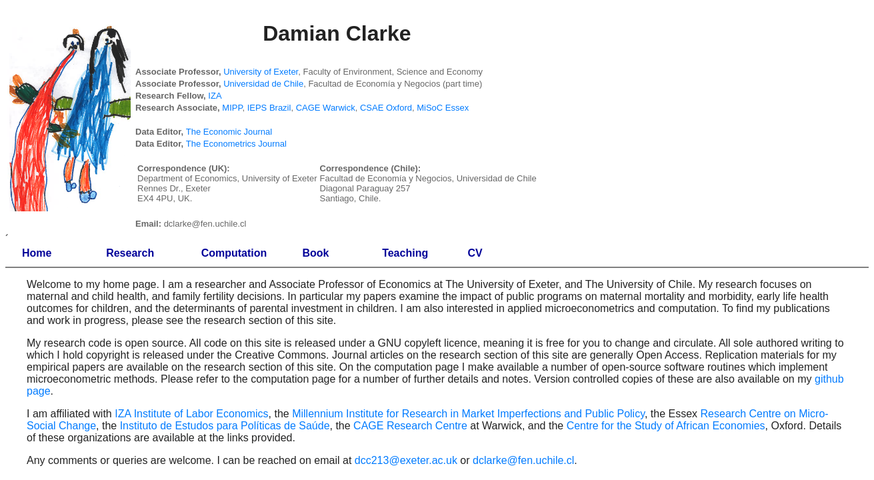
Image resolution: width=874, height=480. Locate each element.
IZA (214, 96)
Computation (234, 253)
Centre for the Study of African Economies (666, 425)
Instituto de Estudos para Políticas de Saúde (225, 425)
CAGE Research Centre (410, 425)
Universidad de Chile (263, 84)
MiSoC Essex (443, 108)
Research (130, 253)
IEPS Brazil (269, 108)
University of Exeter (260, 72)
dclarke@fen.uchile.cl (523, 460)
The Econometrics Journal (236, 144)
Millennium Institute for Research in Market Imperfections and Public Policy (468, 413)
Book (315, 253)
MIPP (232, 108)
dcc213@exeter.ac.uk (406, 460)
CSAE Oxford (386, 108)
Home (36, 253)
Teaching (405, 253)
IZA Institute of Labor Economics (191, 413)
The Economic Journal (229, 132)
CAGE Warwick (325, 108)
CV (475, 253)
